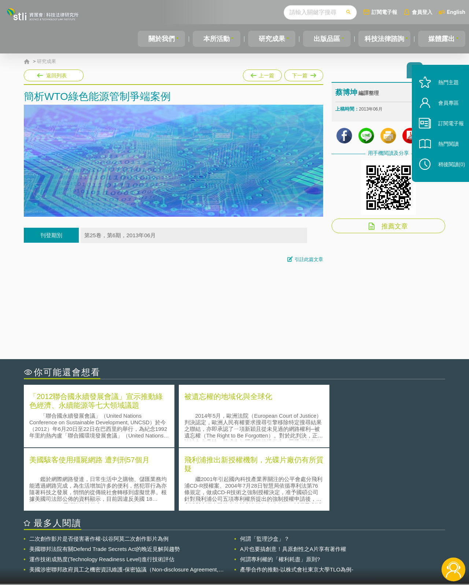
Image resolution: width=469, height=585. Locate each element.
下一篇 (303, 74)
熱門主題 (444, 92)
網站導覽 (282, 555)
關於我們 (161, 39)
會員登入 (422, 12)
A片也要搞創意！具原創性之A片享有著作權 (293, 484)
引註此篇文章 (309, 259)
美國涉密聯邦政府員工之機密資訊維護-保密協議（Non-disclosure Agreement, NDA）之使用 (123, 505)
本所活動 (216, 39)
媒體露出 (442, 39)
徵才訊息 (282, 545)
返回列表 (56, 75)
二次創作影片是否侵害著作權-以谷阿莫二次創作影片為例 (99, 474)
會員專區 (444, 113)
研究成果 (271, 39)
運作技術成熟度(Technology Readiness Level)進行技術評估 (101, 495)
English (456, 12)
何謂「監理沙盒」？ (264, 474)
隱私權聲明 (239, 545)
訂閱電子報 (384, 12)
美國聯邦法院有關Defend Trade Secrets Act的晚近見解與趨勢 (104, 484)
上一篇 (262, 74)
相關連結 (382, 545)
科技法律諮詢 (383, 39)
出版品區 (325, 39)
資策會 (339, 545)
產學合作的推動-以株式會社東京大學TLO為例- (296, 505)
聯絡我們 (236, 555)
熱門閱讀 (444, 154)
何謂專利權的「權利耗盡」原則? (280, 495)
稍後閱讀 (447, 174)
